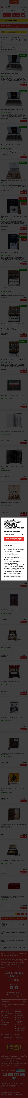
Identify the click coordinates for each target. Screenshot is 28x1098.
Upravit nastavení (14, 543)
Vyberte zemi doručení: (12, 531)
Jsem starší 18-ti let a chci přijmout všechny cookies (14, 539)
